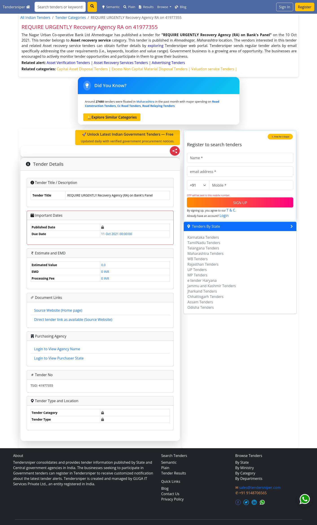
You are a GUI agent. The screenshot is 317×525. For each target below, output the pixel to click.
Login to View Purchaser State (59, 358)
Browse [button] (163, 7)
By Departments (248, 478)
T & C (231, 210)
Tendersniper (16, 6)
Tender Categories (70, 17)
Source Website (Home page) (58, 310)
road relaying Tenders (158, 106)
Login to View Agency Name (57, 348)
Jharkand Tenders (202, 291)
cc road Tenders (129, 106)
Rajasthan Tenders (202, 264)
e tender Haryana (201, 280)
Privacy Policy (172, 499)
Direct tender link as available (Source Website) (73, 319)
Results (146, 7)
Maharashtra (145, 101)
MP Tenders (197, 275)
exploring (155, 45)
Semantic (111, 7)
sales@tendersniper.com (259, 487)
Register (304, 6)
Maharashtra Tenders (205, 253)
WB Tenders (197, 258)
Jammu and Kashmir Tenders (211, 285)
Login (224, 215)
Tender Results (173, 473)
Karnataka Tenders (203, 237)
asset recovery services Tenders (121, 62)
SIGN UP (240, 202)
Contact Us (170, 493)
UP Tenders (197, 269)
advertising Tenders (168, 62)
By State (242, 462)
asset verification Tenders (69, 62)
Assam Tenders (200, 302)
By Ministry (244, 467)
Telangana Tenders (203, 248)
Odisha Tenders (200, 307)
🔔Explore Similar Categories (112, 117)
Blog (180, 7)
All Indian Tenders (35, 17)
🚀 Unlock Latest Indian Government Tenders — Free (128, 137)
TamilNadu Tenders (203, 242)
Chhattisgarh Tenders (205, 296)
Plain (129, 7)
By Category (245, 473)
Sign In (284, 6)
